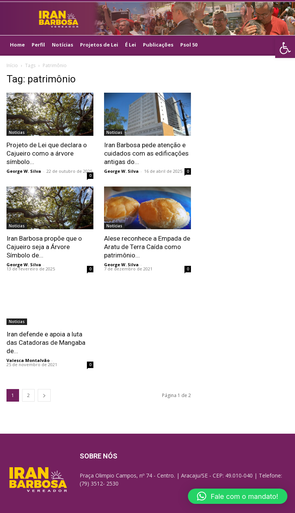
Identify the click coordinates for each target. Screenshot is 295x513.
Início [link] (12, 65)
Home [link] (17, 44)
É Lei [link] (130, 44)
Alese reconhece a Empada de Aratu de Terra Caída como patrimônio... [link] (147, 247)
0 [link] (90, 175)
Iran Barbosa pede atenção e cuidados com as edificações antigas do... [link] (146, 153)
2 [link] (28, 395)
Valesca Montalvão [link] (28, 360)
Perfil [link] (38, 44)
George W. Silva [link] (23, 171)
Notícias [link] (62, 44)
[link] (285, 48)
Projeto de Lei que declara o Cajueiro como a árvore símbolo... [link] (46, 153)
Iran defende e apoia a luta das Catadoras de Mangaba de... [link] (45, 342)
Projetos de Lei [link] (99, 44)
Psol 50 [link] (188, 44)
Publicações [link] (158, 44)
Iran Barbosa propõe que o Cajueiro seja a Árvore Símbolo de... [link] (44, 247)
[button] (237, 496)
